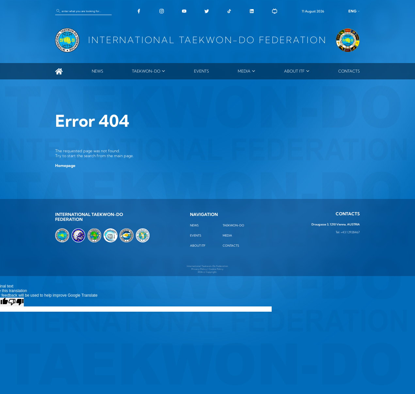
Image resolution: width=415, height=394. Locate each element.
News (97, 71)
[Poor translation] (16, 302)
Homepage (65, 165)
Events (201, 71)
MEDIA (244, 71)
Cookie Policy (216, 269)
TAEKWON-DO (146, 71)
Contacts (349, 71)
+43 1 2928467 (350, 232)
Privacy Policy (199, 269)
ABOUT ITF (294, 71)
